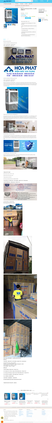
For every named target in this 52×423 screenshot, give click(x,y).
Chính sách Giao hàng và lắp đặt (30, 414)
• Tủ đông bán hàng (38, 407)
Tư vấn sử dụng (21, 413)
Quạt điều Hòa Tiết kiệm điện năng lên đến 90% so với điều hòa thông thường (22, 402)
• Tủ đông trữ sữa (28, 407)
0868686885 (36, 0)
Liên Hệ (20, 415)
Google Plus (44, 413)
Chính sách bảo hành (29, 415)
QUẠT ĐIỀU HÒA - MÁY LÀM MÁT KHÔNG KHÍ (22, 5)
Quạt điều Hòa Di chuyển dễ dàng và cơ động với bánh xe (7, 402)
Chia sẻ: (5, 28)
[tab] (5, 39)
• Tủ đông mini (18, 407)
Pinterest (43, 414)
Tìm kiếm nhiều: (14, 407)
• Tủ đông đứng (33, 407)
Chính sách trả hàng (29, 416)
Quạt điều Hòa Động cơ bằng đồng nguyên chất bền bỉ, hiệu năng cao (45, 402)
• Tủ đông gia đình (23, 407)
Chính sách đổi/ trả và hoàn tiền (29, 411)
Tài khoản (41, 0)
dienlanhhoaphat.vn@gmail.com (9, 420)
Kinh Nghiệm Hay (21, 414)
